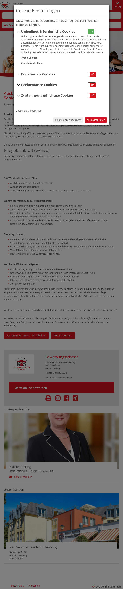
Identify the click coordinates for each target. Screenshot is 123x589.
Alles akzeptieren (96, 119)
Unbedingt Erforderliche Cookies (45, 31)
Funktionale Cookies (35, 74)
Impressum (36, 110)
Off (92, 74)
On (91, 31)
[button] (92, 31)
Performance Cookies (36, 84)
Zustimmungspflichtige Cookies (44, 95)
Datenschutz (22, 110)
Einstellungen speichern (68, 119)
